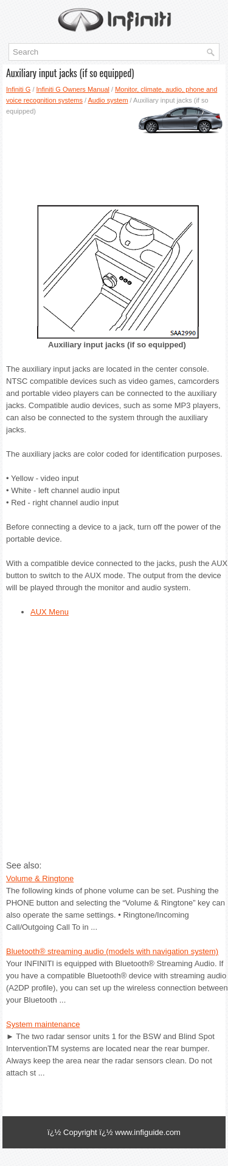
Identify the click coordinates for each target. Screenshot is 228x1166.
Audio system (108, 100)
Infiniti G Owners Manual (72, 89)
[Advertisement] (114, 156)
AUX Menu (49, 611)
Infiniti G (18, 89)
